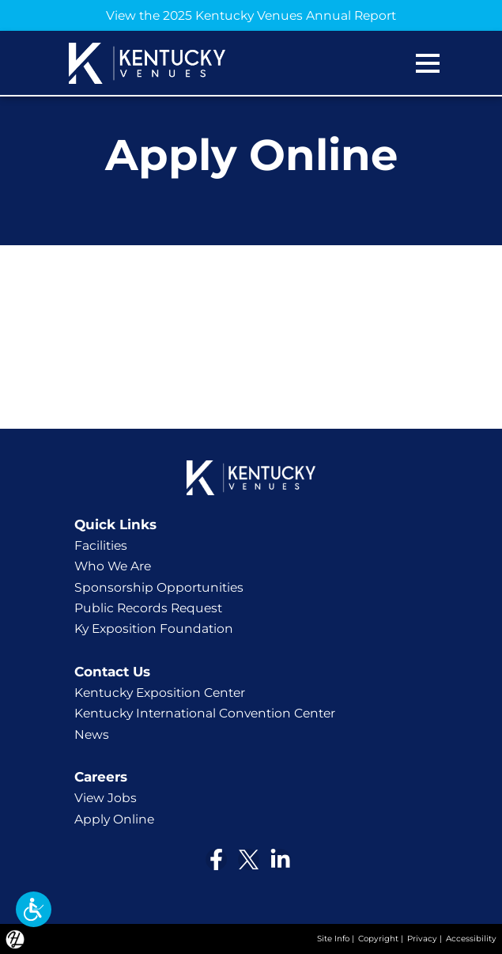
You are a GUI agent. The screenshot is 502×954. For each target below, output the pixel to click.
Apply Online (114, 819)
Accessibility (471, 938)
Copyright (378, 938)
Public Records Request (148, 607)
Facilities (100, 545)
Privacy (422, 938)
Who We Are (112, 566)
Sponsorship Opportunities (158, 587)
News (91, 734)
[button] (33, 909)
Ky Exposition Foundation (153, 628)
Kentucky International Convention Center (204, 713)
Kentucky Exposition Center (159, 692)
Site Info (333, 938)
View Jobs (105, 797)
